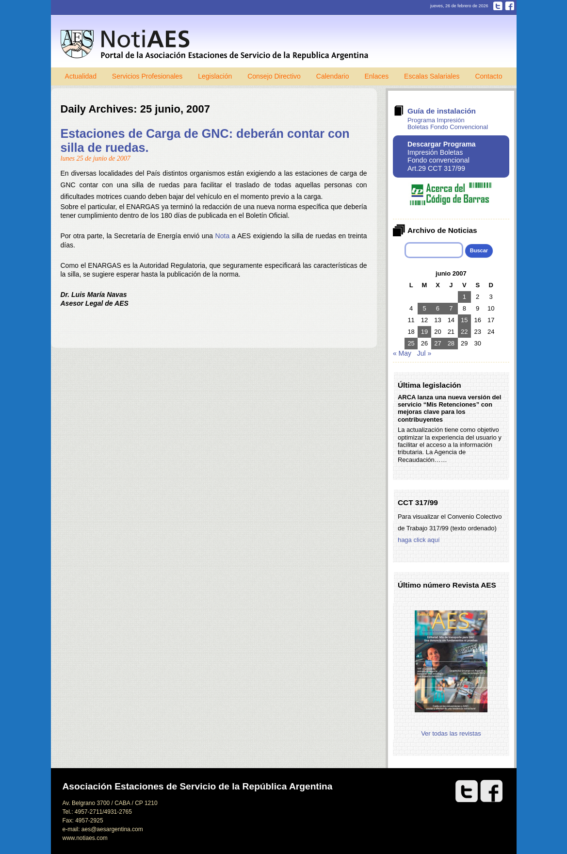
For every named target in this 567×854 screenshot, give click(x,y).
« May (402, 353)
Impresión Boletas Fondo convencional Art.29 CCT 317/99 (441, 156)
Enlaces (376, 76)
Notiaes (217, 45)
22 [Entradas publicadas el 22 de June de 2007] (464, 331)
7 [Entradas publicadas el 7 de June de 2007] (451, 308)
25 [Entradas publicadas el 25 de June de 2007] (410, 343)
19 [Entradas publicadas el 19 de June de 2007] (424, 331)
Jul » (424, 353)
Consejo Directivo (274, 76)
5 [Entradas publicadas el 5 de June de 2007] (424, 308)
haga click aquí (419, 539)
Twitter (497, 5)
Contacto (488, 76)
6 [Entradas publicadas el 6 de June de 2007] (437, 308)
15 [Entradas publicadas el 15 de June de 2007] (464, 320)
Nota (222, 236)
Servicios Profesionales (147, 76)
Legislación (215, 76)
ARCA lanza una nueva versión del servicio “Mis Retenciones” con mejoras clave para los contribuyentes (449, 408)
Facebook (509, 5)
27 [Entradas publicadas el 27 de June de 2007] (437, 343)
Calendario (332, 76)
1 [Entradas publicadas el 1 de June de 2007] (464, 296)
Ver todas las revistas (451, 733)
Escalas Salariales (431, 76)
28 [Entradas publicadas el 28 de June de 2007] (451, 343)
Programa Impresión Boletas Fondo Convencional (447, 123)
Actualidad (81, 76)
